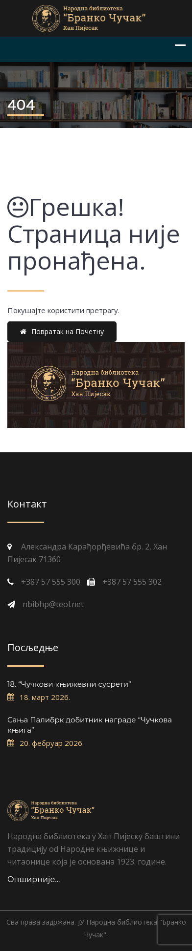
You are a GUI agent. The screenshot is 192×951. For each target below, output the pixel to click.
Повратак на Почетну (62, 331)
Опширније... (33, 879)
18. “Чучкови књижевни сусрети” (69, 684)
